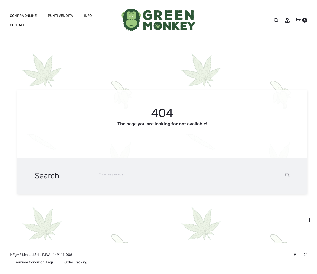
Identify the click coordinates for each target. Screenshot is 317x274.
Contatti (18, 25)
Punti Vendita (60, 16)
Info (88, 16)
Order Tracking (75, 262)
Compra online (23, 16)
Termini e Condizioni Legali (34, 262)
